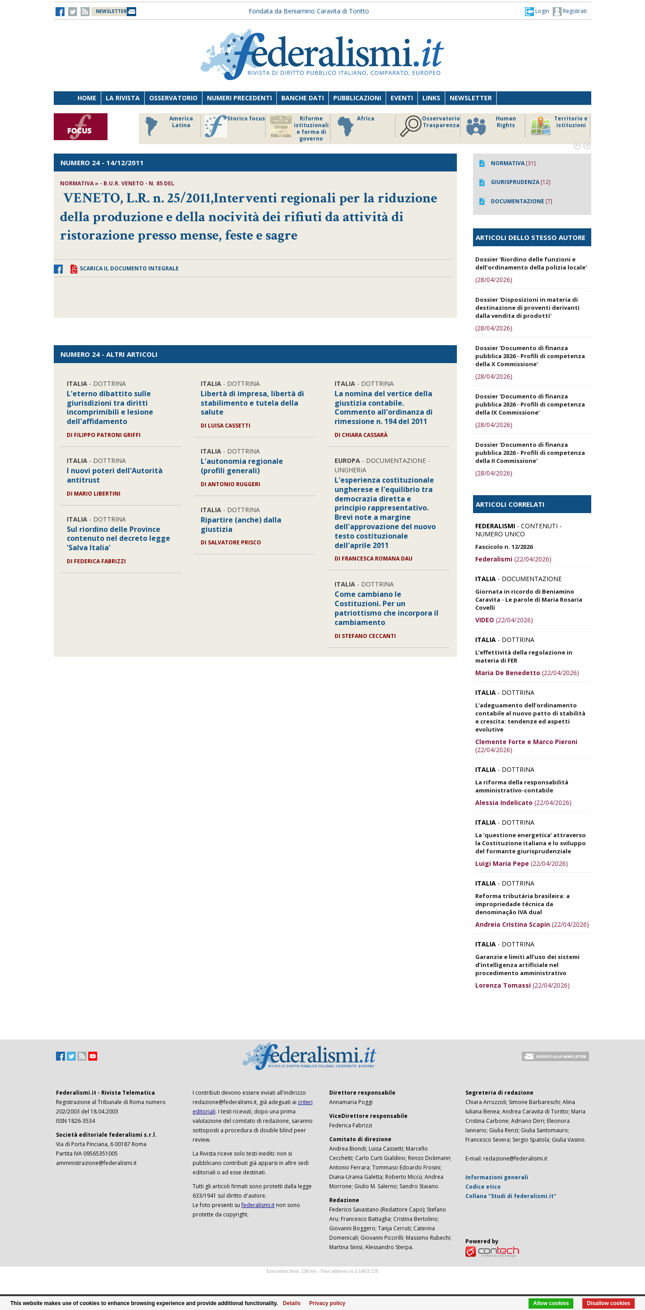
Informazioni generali (496, 1177)
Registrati (570, 11)
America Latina (166, 126)
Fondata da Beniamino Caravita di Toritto (309, 11)
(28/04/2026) (493, 279)
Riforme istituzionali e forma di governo (299, 128)
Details (292, 1303)
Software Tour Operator (322, 1281)
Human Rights (490, 126)
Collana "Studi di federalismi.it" (510, 1196)
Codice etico (483, 1186)
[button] (537, 11)
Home (86, 98)
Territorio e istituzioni (558, 126)
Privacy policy (327, 1303)
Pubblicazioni (357, 98)
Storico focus (235, 126)
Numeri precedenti (239, 98)
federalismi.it (258, 1205)
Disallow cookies (608, 1303)
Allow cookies (551, 1303)
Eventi (402, 98)
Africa (354, 126)
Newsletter (471, 98)
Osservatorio (173, 98)
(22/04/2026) (513, 559)
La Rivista (123, 98)
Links (431, 98)
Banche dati (302, 98)
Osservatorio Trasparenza (430, 126)
